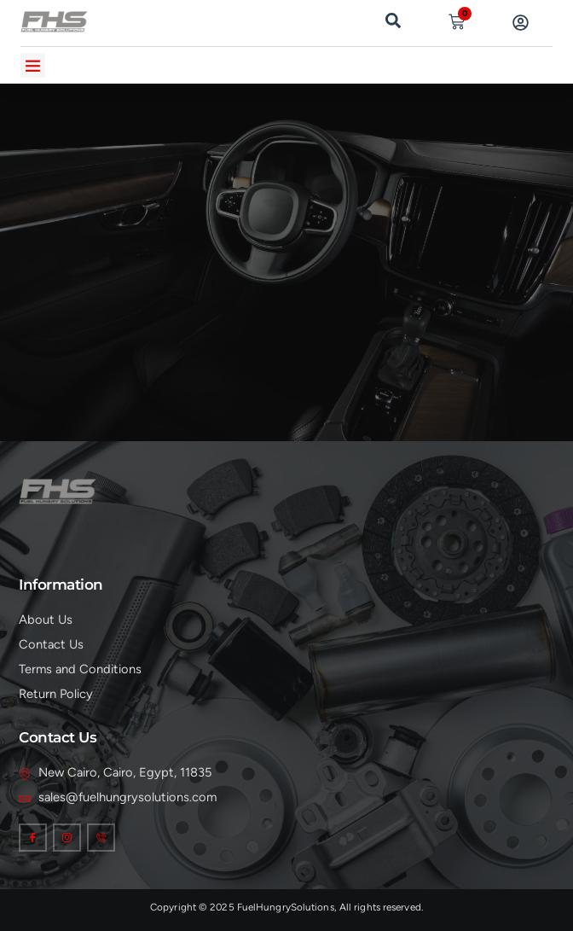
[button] (32, 65)
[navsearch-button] (393, 18)
